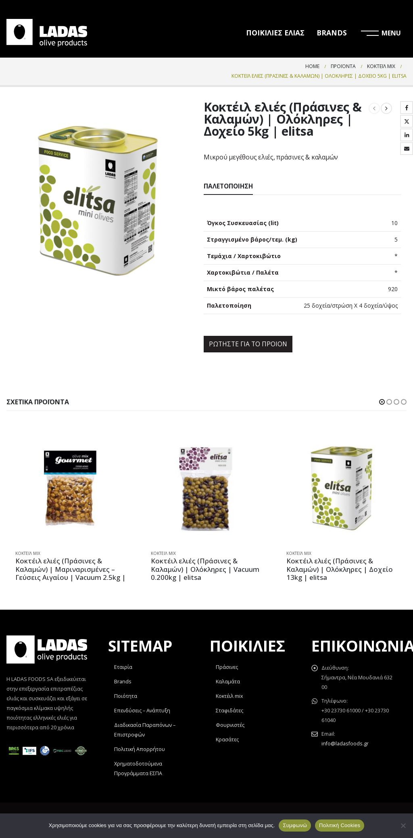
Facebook (406, 107)
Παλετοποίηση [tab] (228, 186)
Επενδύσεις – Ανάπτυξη (142, 710)
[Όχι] (403, 825)
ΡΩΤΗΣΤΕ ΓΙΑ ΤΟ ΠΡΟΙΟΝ (248, 343)
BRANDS (332, 32)
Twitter (406, 121)
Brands (122, 681)
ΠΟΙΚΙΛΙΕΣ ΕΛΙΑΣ (275, 32)
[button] (382, 402)
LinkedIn (406, 134)
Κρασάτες (227, 739)
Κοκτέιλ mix (229, 696)
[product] (71, 488)
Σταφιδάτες (229, 710)
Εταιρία (123, 667)
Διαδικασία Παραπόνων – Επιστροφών (144, 730)
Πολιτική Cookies (339, 825)
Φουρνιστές (230, 725)
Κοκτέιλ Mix (27, 553)
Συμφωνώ (295, 825)
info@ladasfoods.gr (345, 743)
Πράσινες (227, 667)
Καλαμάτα (228, 681)
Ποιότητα (125, 696)
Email (406, 148)
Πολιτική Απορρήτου (139, 749)
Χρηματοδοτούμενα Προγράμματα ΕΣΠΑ (138, 768)
